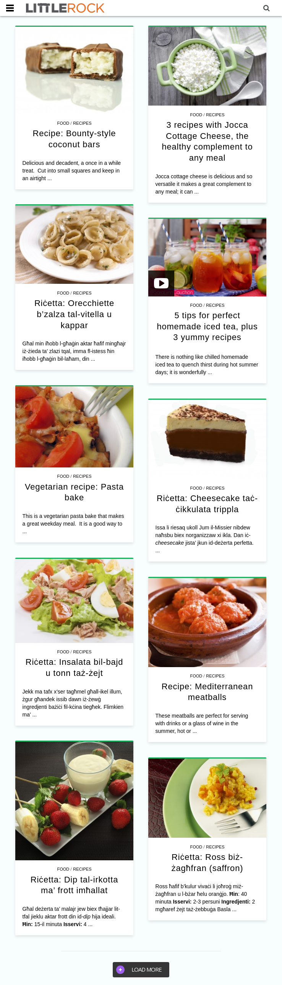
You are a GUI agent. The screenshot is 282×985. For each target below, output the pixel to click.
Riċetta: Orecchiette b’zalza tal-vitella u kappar (74, 314)
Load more (139, 969)
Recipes (82, 123)
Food (63, 123)
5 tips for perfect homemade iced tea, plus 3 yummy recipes (207, 326)
